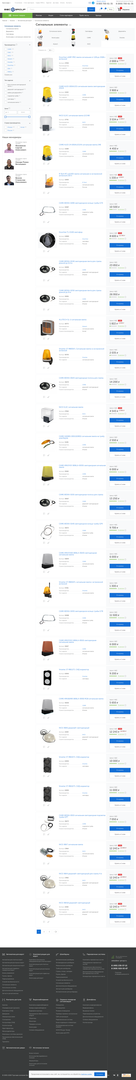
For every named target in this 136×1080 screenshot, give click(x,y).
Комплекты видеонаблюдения (38, 1005)
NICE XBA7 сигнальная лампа (71, 844)
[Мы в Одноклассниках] (117, 1075)
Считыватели (6, 1019)
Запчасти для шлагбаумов (64, 989)
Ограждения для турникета (11, 1008)
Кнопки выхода (7, 1025)
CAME (84, 95)
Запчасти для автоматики (10, 993)
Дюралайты (10, 31)
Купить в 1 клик (120, 76)
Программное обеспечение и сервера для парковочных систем (93, 968)
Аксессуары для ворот (36, 978)
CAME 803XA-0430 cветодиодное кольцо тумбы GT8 (81, 611)
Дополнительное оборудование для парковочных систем (93, 972)
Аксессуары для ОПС (62, 1033)
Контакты (69, 3)
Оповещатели (60, 1008)
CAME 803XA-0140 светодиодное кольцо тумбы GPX (81, 524)
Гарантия (48, 3)
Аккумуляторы (33, 1060)
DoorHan (85, 66)
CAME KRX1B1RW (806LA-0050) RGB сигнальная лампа (81, 699)
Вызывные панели (88, 1011)
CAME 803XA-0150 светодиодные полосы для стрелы (81, 494)
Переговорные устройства (91, 1013)
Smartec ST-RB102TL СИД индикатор (74, 786)
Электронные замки (8, 1016)
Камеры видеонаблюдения (37, 1008)
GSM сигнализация (62, 1016)
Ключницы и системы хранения (12, 1034)
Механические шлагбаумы (64, 965)
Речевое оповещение (63, 1011)
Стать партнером (29, 3)
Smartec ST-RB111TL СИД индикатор (74, 669)
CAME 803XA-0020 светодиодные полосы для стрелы (81, 378)
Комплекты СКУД (7, 1011)
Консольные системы (9, 987)
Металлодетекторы (8, 1031)
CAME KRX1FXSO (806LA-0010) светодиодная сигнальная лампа (77, 641)
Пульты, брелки (7, 976)
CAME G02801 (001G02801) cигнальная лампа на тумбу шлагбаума (81, 437)
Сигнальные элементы (12, 26)
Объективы (32, 1018)
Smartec (84, 357)
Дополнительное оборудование (12, 990)
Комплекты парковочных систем (93, 959)
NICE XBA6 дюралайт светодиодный (74, 728)
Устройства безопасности (10, 982)
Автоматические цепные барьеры (66, 992)
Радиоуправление (8, 979)
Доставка (56, 3)
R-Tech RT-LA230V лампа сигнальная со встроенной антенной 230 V (80, 175)
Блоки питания (34, 1053)
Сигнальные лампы (12, 29)
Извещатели (60, 1005)
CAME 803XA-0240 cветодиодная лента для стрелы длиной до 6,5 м (80, 262)
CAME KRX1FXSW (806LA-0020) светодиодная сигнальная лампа (78, 554)
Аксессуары (33, 1027)
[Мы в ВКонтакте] (114, 1075)
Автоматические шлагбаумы (65, 959)
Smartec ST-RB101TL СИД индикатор (74, 757)
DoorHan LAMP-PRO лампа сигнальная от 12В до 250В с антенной (82, 58)
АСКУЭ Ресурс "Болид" (63, 1030)
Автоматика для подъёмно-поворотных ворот (11, 969)
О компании (18, 3)
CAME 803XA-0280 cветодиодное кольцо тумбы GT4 (81, 203)
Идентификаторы (7, 1028)
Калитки (5, 1005)
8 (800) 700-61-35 (124, 3)
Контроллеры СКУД (8, 1022)
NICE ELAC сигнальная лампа (71, 407)
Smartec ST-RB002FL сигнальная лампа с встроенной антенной (81, 583)
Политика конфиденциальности (122, 973)
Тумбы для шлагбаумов (63, 968)
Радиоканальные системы (64, 1019)
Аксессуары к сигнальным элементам (18, 37)
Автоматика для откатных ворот (12, 959)
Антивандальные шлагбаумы (65, 962)
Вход (110, 9)
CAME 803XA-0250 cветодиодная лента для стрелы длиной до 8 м (80, 291)
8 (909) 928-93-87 (119, 968)
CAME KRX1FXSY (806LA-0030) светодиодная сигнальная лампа (82, 466)
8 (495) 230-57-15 (119, 965)
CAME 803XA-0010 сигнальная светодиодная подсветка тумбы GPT (82, 816)
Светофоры (10, 34)
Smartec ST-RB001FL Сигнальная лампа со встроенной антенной (81, 349)
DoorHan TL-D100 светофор (70, 232)
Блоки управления (8, 973)
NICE (83, 122)
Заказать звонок (101, 1)
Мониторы (32, 1021)
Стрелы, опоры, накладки (64, 971)
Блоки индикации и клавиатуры (66, 1022)
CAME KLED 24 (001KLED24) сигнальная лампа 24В (80, 145)
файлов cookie (86, 1074)
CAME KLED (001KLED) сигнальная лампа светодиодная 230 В (82, 87)
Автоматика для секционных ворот (13, 965)
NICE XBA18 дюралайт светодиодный (74, 903)
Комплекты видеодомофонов (92, 1005)
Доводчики (5, 1013)
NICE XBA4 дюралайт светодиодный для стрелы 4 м (80, 874)
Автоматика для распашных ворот (13, 962)
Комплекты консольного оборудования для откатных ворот (40, 960)
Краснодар (5, 3)
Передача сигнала (35, 1024)
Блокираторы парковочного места (94, 976)
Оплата (62, 3)
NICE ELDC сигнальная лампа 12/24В (74, 115)
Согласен (99, 1074)
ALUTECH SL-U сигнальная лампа (72, 320)
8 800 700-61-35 (105, 3)
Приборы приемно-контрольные (66, 1013)
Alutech (84, 326)
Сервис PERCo (40, 3)
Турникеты (5, 1041)
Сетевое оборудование (36, 1030)
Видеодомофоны (88, 1008)
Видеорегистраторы (35, 1011)
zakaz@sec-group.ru (119, 961)
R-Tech (84, 182)
